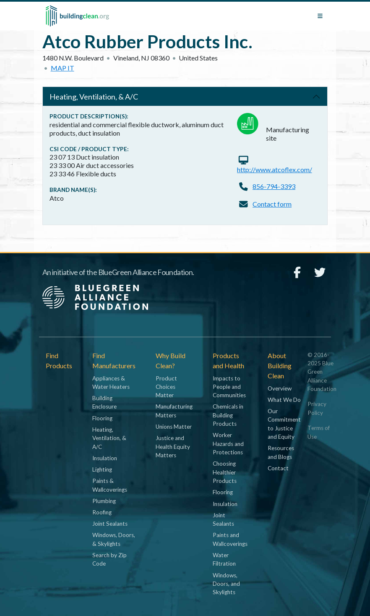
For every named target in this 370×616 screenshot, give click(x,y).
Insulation (104, 458)
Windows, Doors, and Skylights (226, 584)
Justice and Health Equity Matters (173, 447)
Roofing (102, 512)
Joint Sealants (110, 523)
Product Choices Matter (166, 387)
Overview (280, 388)
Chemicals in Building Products (228, 415)
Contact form (272, 204)
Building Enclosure (104, 402)
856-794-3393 (274, 186)
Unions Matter (174, 426)
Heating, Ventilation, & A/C (94, 96)
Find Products (59, 360)
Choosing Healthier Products (225, 472)
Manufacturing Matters (174, 410)
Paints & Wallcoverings (109, 485)
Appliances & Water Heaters (111, 382)
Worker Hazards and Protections (228, 444)
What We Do (284, 399)
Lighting (102, 469)
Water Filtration (224, 559)
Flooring (102, 418)
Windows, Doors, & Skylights (113, 539)
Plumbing (104, 501)
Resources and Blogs (281, 452)
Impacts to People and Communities (229, 387)
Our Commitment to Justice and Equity (284, 424)
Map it (62, 68)
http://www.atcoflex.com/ (274, 169)
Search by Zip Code (109, 559)
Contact (278, 468)
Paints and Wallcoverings (230, 539)
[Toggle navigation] (320, 16)
